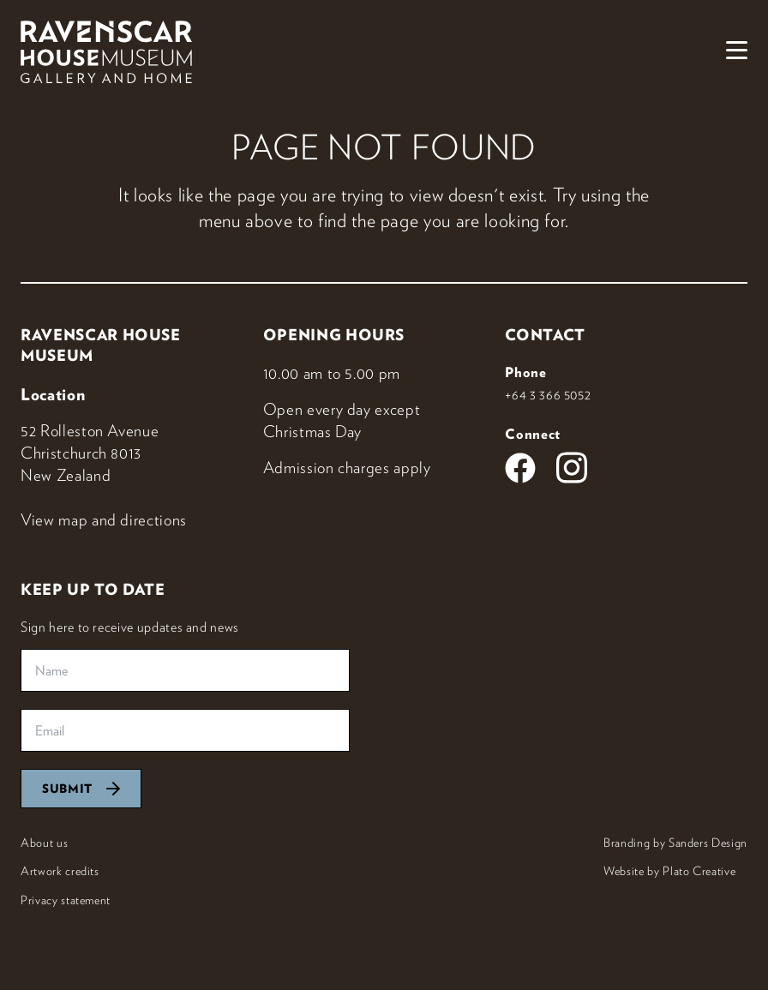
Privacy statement (66, 900)
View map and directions (104, 519)
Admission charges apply (347, 467)
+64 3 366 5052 (548, 394)
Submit (81, 788)
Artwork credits (60, 871)
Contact (545, 335)
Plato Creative (699, 871)
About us (44, 842)
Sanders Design (708, 842)
